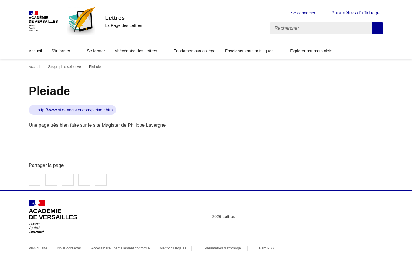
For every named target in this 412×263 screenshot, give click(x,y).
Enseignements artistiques (249, 50)
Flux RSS (266, 248)
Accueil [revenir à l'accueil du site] (34, 67)
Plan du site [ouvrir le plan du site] (38, 248)
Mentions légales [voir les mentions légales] (173, 248)
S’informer (60, 50)
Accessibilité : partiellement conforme (120, 248)
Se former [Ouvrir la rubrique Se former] (96, 50)
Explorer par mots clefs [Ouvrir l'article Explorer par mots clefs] (311, 50)
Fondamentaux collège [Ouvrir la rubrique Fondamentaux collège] (194, 50)
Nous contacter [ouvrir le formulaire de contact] (69, 248)
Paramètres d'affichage (223, 248)
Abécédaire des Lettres (135, 50)
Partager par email (84, 180)
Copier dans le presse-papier (101, 180)
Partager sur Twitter (51, 180)
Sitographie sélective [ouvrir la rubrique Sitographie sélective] (64, 67)
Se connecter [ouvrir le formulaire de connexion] (303, 13)
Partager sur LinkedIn (68, 180)
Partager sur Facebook (34, 180)
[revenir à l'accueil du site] (123, 18)
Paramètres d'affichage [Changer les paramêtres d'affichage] (355, 12)
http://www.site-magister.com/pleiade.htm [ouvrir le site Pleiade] (75, 110)
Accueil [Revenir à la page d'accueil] (35, 50)
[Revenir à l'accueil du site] (53, 216)
